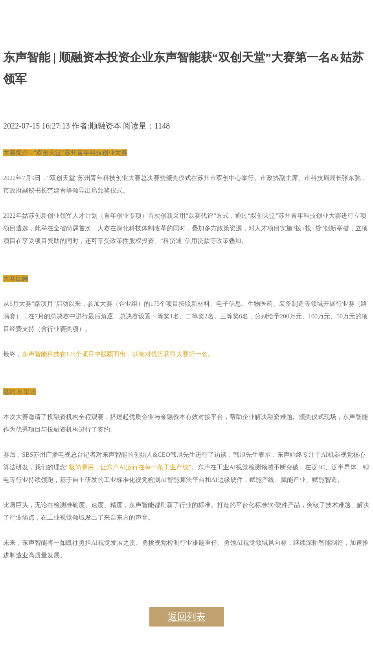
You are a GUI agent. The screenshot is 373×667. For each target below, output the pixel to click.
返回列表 (187, 617)
